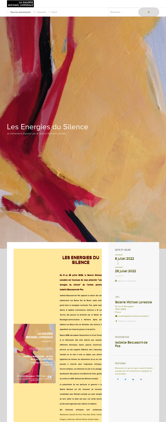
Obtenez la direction (127, 321)
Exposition (40, 12)
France (52, 12)
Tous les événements (18, 12)
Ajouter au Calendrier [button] (127, 281)
